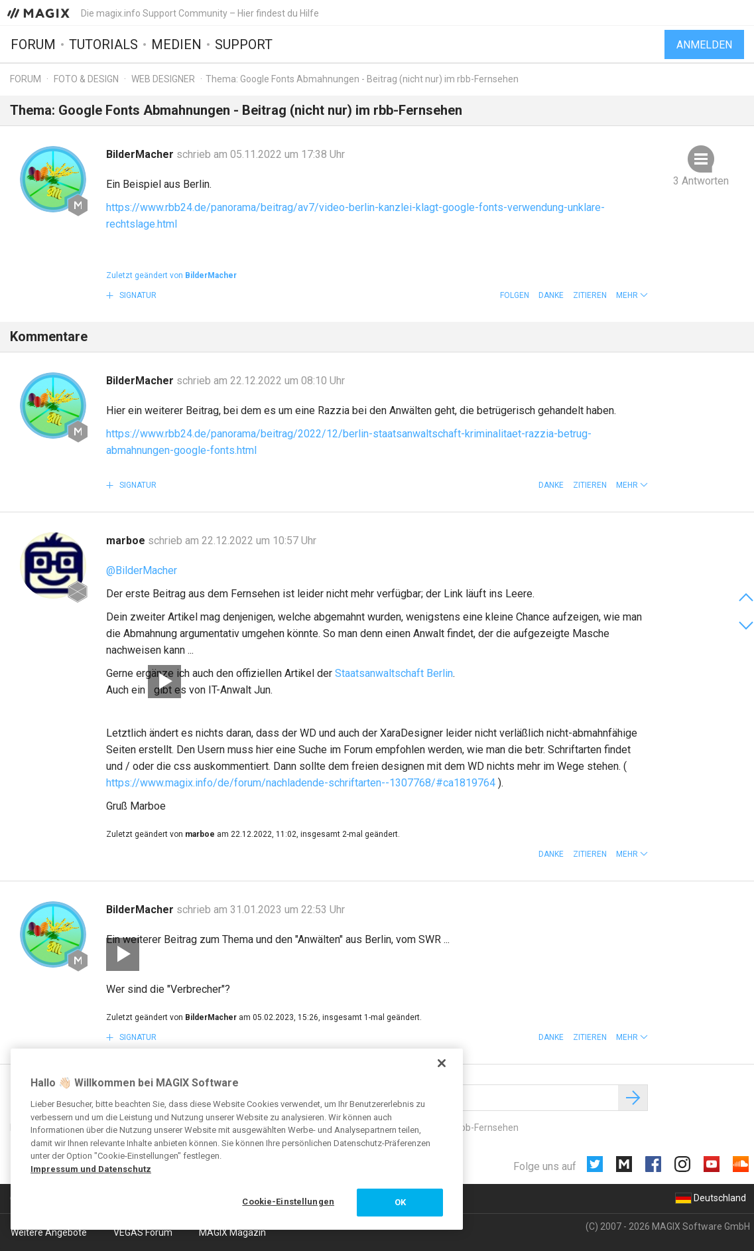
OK (400, 1202)
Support (244, 44)
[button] (632, 295)
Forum (33, 44)
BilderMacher (141, 154)
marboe (127, 540)
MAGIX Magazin (232, 1232)
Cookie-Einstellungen (288, 1202)
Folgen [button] (514, 295)
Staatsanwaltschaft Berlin (394, 673)
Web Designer (163, 79)
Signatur (137, 295)
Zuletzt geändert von (171, 275)
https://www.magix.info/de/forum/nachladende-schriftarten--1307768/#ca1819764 (300, 782)
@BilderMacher (141, 570)
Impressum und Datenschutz (91, 1169)
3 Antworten (701, 181)
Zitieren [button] (590, 295)
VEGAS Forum (142, 1232)
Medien (176, 44)
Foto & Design (86, 79)
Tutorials (103, 44)
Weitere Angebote (49, 1232)
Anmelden (704, 44)
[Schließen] (441, 1063)
